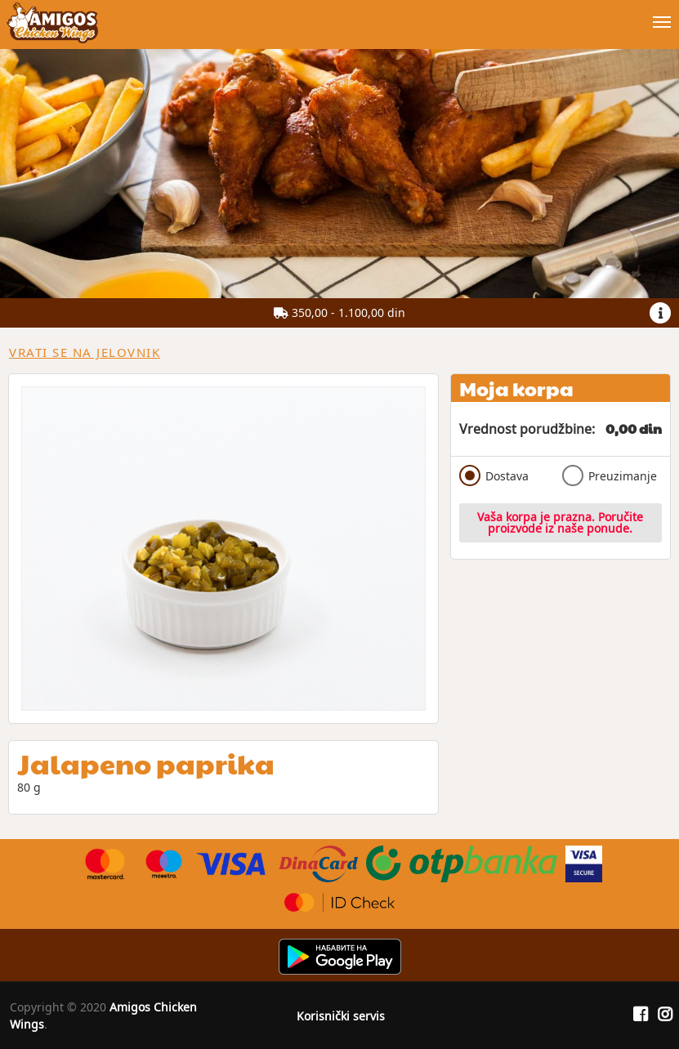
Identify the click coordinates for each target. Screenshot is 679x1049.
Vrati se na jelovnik (84, 352)
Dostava (494, 475)
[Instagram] (665, 1015)
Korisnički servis (341, 1016)
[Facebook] (640, 1015)
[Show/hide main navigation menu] (339, 15)
